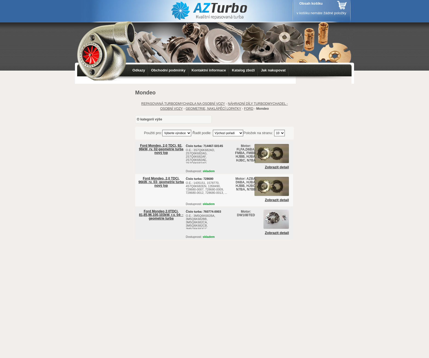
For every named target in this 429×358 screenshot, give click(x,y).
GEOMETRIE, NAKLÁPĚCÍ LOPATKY (213, 109)
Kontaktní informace (209, 70)
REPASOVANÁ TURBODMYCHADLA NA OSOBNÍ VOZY (183, 104)
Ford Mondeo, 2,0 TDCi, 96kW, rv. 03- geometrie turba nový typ (161, 182)
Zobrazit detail (277, 167)
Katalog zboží (243, 70)
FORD (248, 109)
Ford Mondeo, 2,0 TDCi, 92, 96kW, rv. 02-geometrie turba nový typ (161, 149)
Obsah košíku (311, 3)
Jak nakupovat (273, 70)
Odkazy (138, 70)
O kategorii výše (149, 119)
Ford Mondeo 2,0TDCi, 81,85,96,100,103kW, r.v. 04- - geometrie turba (161, 214)
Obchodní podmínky (168, 70)
